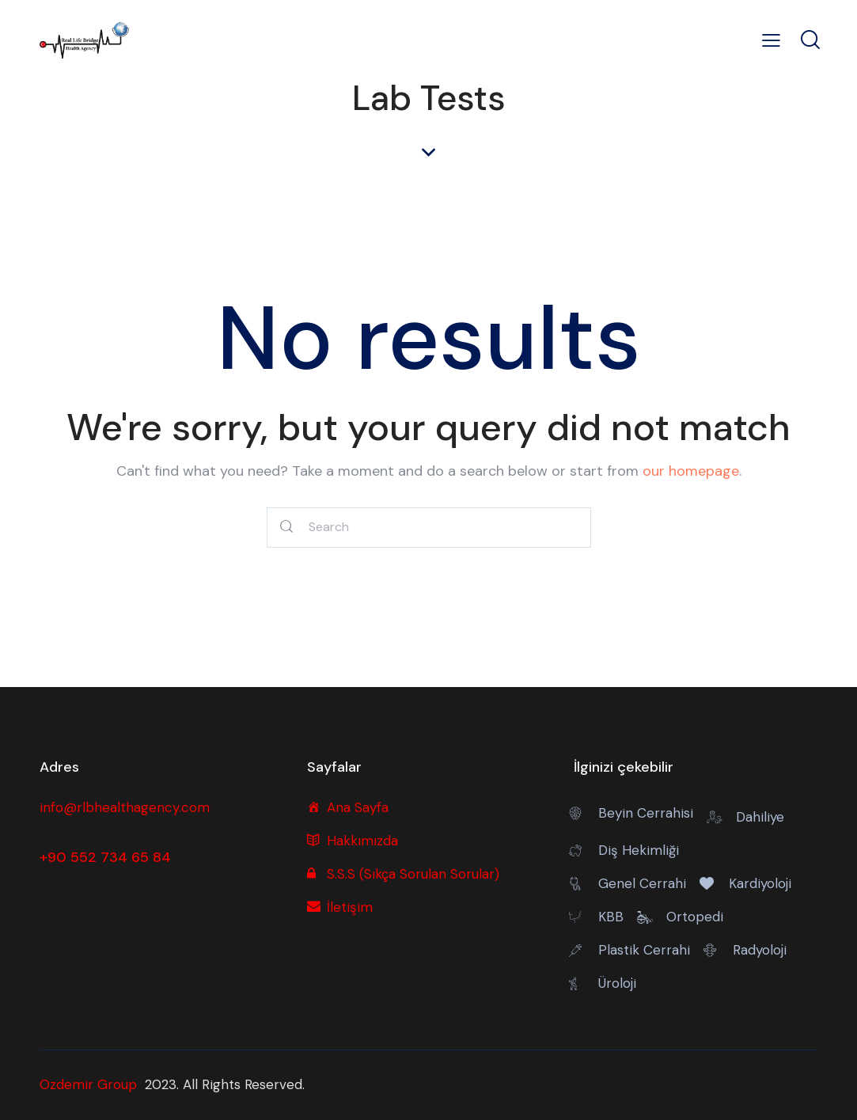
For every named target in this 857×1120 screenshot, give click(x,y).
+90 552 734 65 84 (105, 857)
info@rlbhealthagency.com (125, 807)
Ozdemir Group (88, 1084)
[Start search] (287, 527)
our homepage (691, 470)
